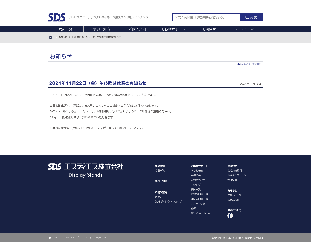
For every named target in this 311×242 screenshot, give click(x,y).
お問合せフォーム (236, 175)
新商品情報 (233, 199)
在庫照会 (196, 175)
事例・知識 (101, 29)
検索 (253, 18)
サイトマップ (72, 237)
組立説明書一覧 (199, 199)
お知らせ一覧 (234, 195)
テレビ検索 (197, 170)
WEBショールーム (200, 213)
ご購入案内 (137, 29)
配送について (198, 180)
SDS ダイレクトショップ (168, 201)
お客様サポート (173, 29)
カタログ (196, 184)
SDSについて (245, 29)
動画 (193, 208)
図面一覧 (196, 189)
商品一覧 (66, 29)
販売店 (158, 196)
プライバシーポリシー (95, 237)
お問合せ (209, 29)
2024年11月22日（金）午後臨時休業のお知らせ (96, 37)
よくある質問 (234, 170)
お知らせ (63, 37)
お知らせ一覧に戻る (251, 64)
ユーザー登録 (198, 203)
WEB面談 (232, 180)
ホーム (56, 237)
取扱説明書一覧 (199, 194)
